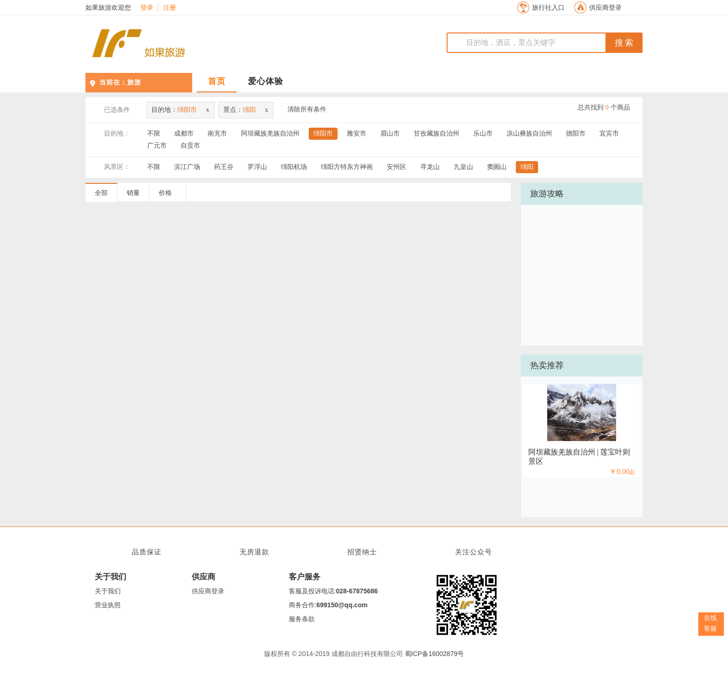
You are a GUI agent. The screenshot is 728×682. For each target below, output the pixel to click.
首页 (217, 81)
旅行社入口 (548, 7)
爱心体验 (265, 81)
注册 (169, 8)
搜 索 (624, 42)
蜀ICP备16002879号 (434, 653)
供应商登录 (605, 7)
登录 (146, 8)
